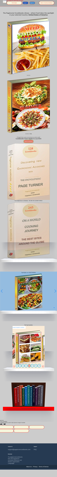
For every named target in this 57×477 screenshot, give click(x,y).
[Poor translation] (4, 424)
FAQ (35, 449)
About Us (29, 466)
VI (32, 365)
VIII (39, 365)
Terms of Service (43, 466)
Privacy (35, 466)
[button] (55, 291)
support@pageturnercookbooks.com (15, 449)
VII (35, 365)
